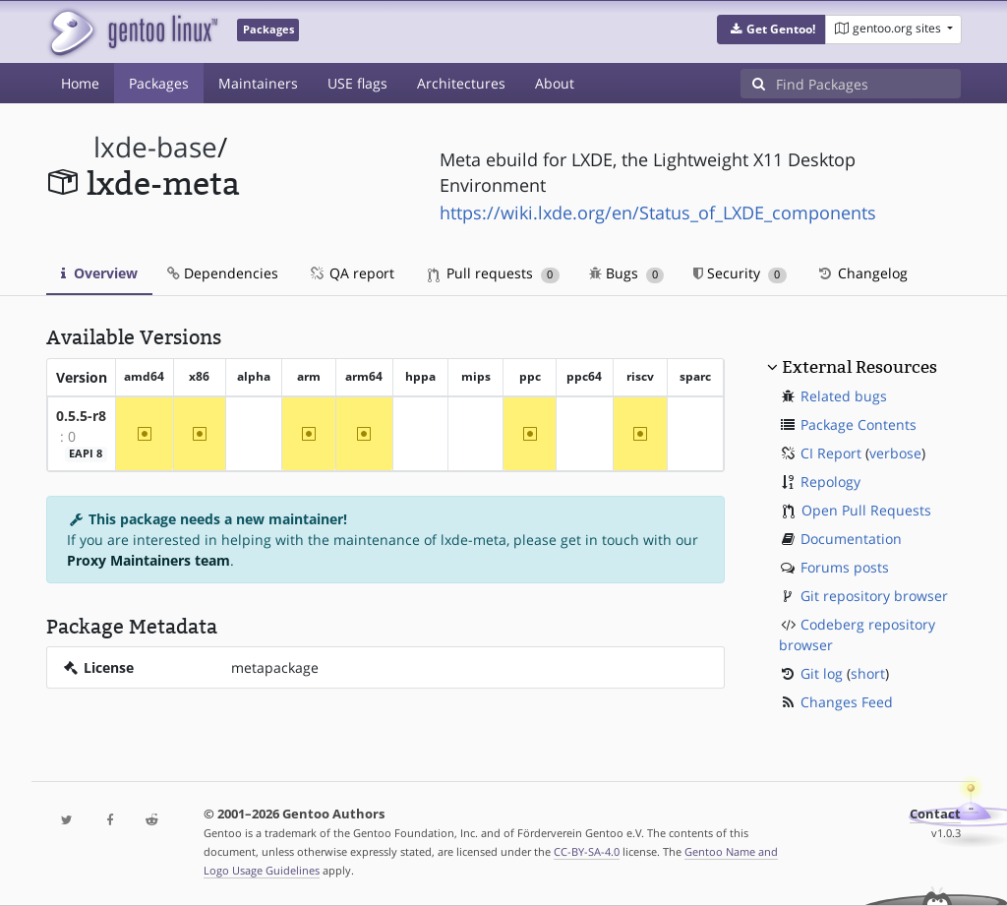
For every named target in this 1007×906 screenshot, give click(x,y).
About (554, 83)
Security (740, 273)
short (868, 673)
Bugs (627, 273)
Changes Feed (846, 702)
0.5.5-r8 (81, 415)
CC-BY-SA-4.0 (587, 851)
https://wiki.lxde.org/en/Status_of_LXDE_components (658, 212)
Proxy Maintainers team (148, 560)
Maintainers (258, 83)
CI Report (830, 453)
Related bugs (843, 396)
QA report (351, 273)
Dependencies (222, 273)
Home (80, 83)
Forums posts (844, 567)
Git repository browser (874, 595)
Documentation (851, 538)
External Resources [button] (859, 367)
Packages (159, 83)
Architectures (461, 83)
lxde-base (155, 147)
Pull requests (494, 273)
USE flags (357, 83)
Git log (821, 673)
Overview (99, 273)
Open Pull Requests (866, 510)
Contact (935, 814)
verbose (895, 453)
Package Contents (858, 424)
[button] (771, 29)
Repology (830, 481)
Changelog (862, 273)
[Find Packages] (868, 83)
